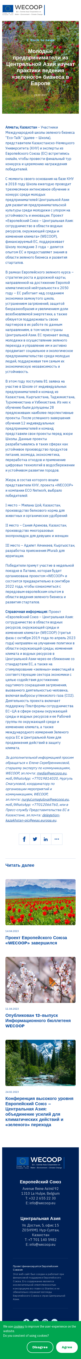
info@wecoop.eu (42, 1203)
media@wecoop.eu (51, 773)
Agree (67, 1347)
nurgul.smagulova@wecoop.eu (45, 799)
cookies (19, 1326)
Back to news (42, 40)
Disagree (40, 1347)
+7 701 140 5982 (42, 1239)
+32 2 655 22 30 (42, 1198)
